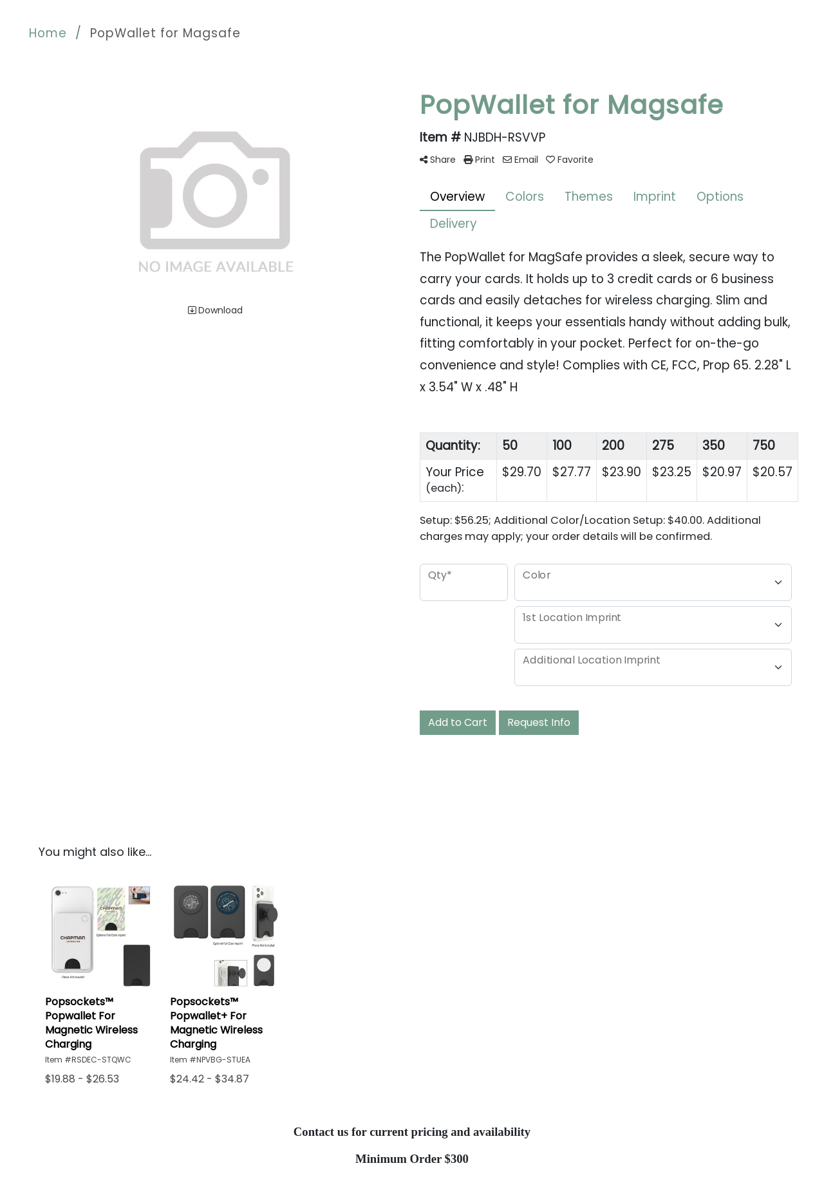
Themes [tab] (589, 196)
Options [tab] (720, 196)
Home (48, 33)
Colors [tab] (524, 196)
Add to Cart (457, 722)
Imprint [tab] (654, 196)
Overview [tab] (457, 196)
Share (438, 159)
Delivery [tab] (453, 223)
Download (215, 310)
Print (479, 159)
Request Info (538, 722)
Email (520, 159)
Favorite (570, 159)
